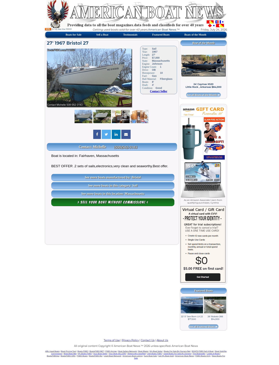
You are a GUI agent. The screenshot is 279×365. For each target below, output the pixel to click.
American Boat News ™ (164, 29)
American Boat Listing (133, 356)
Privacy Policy (130, 340)
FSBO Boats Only (202, 356)
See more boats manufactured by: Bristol (113, 177)
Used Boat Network (112, 356)
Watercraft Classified (136, 353)
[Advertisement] (112, 226)
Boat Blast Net (70, 353)
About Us (162, 340)
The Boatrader (199, 353)
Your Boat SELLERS (117, 353)
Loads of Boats (213, 353)
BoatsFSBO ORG (68, 356)
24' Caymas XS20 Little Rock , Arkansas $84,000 (204, 85)
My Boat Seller (156, 351)
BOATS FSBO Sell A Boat (203, 351)
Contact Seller (158, 91)
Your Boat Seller (100, 353)
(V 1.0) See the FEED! (58, 29)
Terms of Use (112, 340)
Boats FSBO (83, 351)
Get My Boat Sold (166, 356)
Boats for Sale (73, 34)
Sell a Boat (102, 34)
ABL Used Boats (52, 351)
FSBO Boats (82, 356)
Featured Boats (161, 34)
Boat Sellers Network (127, 351)
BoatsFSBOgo (53, 356)
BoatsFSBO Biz (95, 356)
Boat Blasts (143, 351)
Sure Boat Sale (150, 356)
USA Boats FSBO (154, 353)
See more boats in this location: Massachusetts (112, 193)
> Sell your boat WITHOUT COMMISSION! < (113, 202)
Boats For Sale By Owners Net (177, 351)
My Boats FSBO (85, 353)
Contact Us (148, 340)
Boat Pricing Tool (68, 351)
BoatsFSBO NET (97, 351)
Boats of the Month (195, 34)
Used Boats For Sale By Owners (177, 353)
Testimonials (130, 34)
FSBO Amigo (111, 351)
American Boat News (184, 356)
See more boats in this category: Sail (113, 185)
